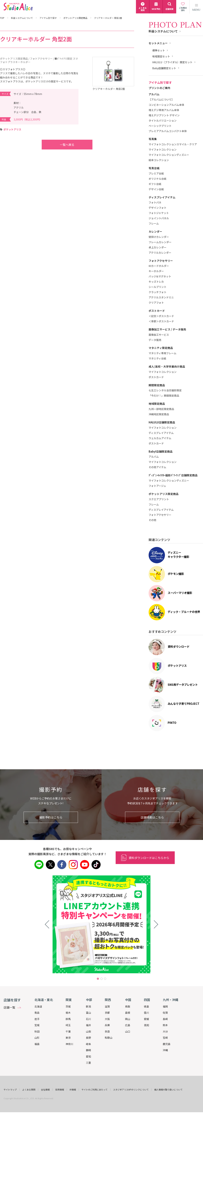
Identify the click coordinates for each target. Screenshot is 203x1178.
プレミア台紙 (156, 173)
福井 (88, 1025)
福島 (37, 1044)
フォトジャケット (159, 213)
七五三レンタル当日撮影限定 (165, 390)
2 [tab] (101, 979)
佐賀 (165, 1012)
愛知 (88, 1056)
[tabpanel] (101, 924)
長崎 (165, 1019)
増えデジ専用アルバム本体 (164, 110)
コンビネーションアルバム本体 (166, 105)
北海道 (38, 1006)
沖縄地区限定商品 (159, 414)
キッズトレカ (156, 281)
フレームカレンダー (160, 242)
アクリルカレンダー (160, 252)
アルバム (154, 456)
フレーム (154, 223)
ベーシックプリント (160, 126)
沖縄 (165, 1050)
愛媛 (146, 1019)
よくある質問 (28, 1089)
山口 (127, 1031)
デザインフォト (157, 208)
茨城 (68, 1006)
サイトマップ (10, 1089)
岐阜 (88, 1044)
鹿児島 (166, 1044)
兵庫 (107, 1025)
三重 (88, 1062)
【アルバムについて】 (161, 99)
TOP (2, 18)
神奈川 (69, 1044)
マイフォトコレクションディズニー (169, 155)
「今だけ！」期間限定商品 (164, 395)
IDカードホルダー (159, 266)
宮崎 (165, 1037)
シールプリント (157, 287)
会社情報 (45, 1089)
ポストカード (156, 377)
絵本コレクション (159, 160)
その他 (152, 520)
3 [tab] (105, 979)
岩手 (37, 1019)
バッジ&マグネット (160, 276)
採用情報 (59, 1089)
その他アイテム (157, 467)
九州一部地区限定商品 (161, 409)
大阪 (107, 1019)
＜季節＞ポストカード (161, 321)
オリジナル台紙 (157, 179)
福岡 (165, 1006)
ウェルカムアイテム (160, 438)
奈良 (107, 1031)
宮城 (37, 1025)
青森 (37, 1012)
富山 (88, 1012)
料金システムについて (22, 18)
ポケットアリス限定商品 (75, 18)
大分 (165, 1031)
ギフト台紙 (155, 184)
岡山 (127, 1019)
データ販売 (155, 340)
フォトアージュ (157, 486)
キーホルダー (156, 271)
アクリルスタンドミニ (161, 297)
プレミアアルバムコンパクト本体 (168, 131)
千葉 (68, 1031)
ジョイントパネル (159, 218)
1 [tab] (98, 979)
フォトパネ (155, 202)
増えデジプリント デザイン (164, 115)
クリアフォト (156, 302)
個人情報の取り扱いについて (168, 1089)
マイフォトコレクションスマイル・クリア (173, 144)
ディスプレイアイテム (161, 433)
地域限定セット (161, 56)
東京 (68, 1037)
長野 (88, 1037)
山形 (37, 1037)
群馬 (68, 1019)
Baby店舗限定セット (164, 68)
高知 (146, 1025)
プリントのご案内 (159, 88)
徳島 (146, 1006)
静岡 (88, 1050)
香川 (146, 1012)
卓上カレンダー (157, 247)
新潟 (88, 1006)
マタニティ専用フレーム (162, 353)
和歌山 (108, 1037)
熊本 (165, 1025)
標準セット (158, 50)
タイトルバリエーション (163, 120)
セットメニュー (158, 43)
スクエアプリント (159, 499)
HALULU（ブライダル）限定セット (172, 62)
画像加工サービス (159, 335)
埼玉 (68, 1025)
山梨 (88, 1031)
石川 (88, 1019)
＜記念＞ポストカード (161, 316)
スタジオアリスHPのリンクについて (131, 1089)
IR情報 (73, 1089)
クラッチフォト (157, 292)
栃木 (68, 1012)
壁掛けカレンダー (159, 237)
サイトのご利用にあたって (94, 1089)
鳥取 (127, 1006)
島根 (127, 1012)
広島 (127, 1025)
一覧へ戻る (59, 144)
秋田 (37, 1031)
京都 (107, 1012)
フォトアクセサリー (160, 515)
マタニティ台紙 (157, 358)
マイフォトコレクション (163, 149)
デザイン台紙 (156, 189)
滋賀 (107, 1006)
